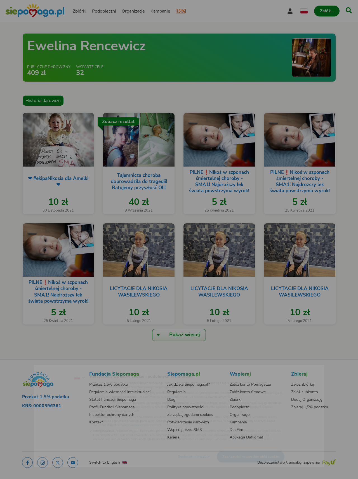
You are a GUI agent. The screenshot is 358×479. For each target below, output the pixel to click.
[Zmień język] (56, 369)
